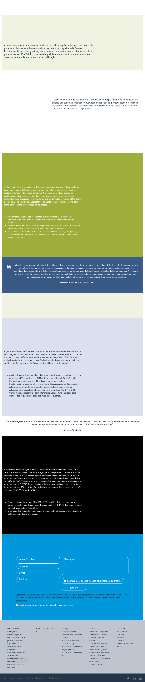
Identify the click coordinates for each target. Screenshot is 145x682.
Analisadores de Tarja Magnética (15, 659)
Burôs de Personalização (98, 643)
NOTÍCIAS (120, 635)
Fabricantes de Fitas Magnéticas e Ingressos (98, 648)
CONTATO (120, 640)
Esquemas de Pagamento (98, 631)
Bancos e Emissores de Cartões (97, 639)
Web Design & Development (35, 678)
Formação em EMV (69, 631)
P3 (36, 631)
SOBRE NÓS (121, 629)
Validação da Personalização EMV (14, 633)
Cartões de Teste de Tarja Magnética (16, 665)
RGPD (119, 646)
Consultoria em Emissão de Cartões (72, 636)
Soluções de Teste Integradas (14, 648)
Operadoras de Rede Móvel (99, 652)
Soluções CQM (12, 655)
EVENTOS (120, 637)
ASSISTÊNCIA (122, 631)
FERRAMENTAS (13, 629)
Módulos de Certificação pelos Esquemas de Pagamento (16, 640)
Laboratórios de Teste (97, 655)
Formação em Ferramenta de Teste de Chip (71, 642)
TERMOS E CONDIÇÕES (125, 643)
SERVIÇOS (66, 629)
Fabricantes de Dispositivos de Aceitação (99, 659)
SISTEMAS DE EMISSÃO (44, 629)
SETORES (93, 629)
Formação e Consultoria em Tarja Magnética (72, 648)
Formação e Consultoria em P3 (72, 654)
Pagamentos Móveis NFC (16, 652)
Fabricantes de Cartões (98, 635)
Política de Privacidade (44, 597)
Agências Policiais (96, 664)
